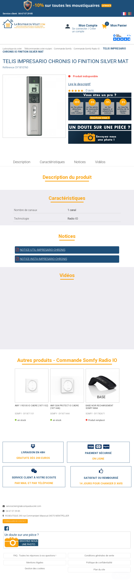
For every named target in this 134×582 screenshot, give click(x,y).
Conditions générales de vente (99, 555)
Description (21, 162)
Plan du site (99, 569)
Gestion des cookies (35, 568)
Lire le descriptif (79, 84)
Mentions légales (34, 562)
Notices (80, 162)
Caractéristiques (52, 162)
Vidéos (100, 162)
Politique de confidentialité (99, 562)
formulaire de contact (15, 521)
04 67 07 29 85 (25, 13)
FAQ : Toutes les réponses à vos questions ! (34, 555)
